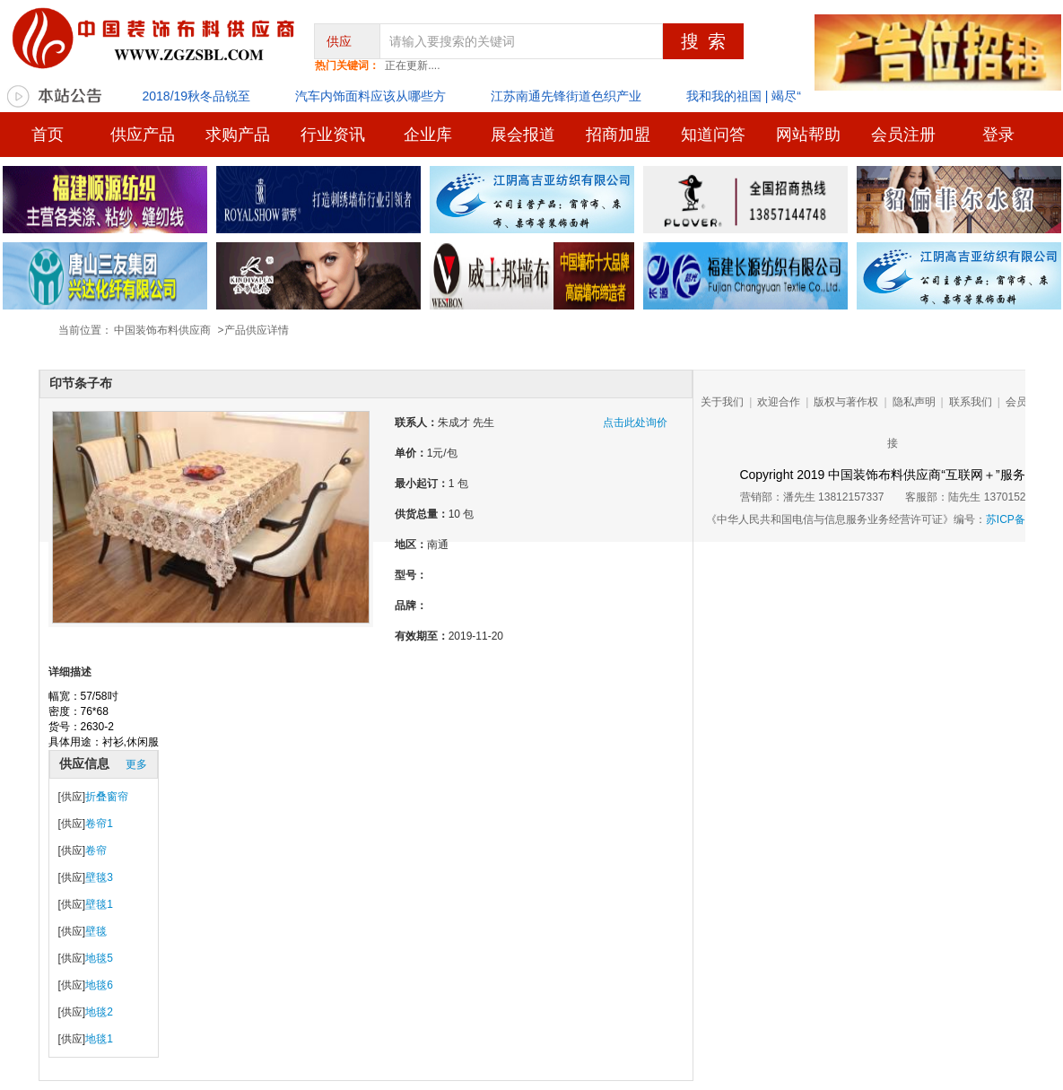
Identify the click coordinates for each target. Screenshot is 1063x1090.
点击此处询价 (629, 422)
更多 (136, 764)
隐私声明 (914, 402)
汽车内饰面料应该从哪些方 (370, 96)
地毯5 (99, 958)
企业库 (428, 135)
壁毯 (96, 931)
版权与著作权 (846, 402)
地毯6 (99, 985)
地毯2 (99, 1012)
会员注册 (903, 135)
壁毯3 (99, 877)
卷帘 (96, 850)
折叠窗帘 (106, 796)
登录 (998, 135)
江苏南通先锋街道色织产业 (566, 96)
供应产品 (142, 135)
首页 (47, 135)
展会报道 (523, 135)
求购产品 (237, 135)
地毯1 (99, 1039)
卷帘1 (99, 823)
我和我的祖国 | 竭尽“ (743, 96)
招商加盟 (618, 135)
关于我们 (722, 402)
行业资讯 (333, 135)
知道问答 (713, 135)
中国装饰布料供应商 (162, 330)
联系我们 (970, 402)
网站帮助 (808, 135)
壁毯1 (99, 904)
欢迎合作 (778, 402)
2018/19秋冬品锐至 (197, 96)
